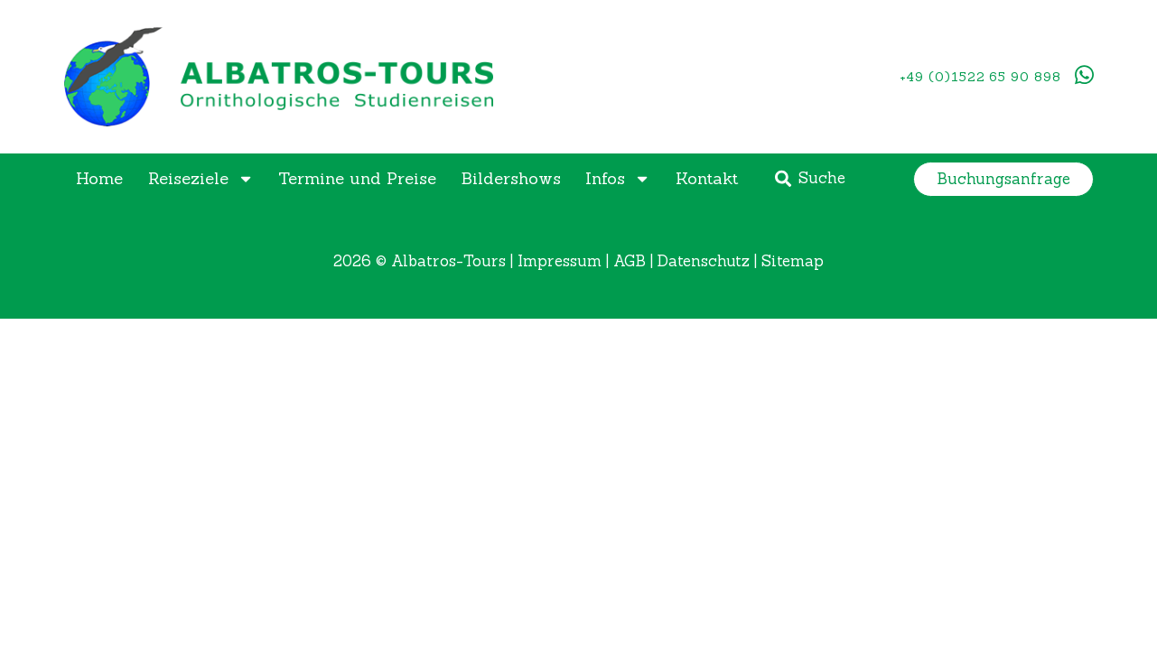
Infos (617, 179)
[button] (1003, 179)
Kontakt (707, 178)
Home (99, 178)
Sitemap (792, 261)
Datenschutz (704, 261)
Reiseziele (201, 179)
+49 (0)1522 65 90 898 (980, 77)
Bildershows (511, 178)
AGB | (635, 261)
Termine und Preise (357, 178)
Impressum (560, 261)
